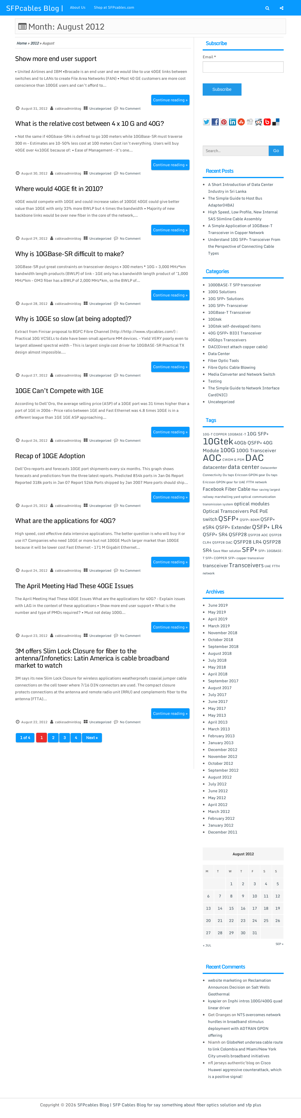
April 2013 (217, 722)
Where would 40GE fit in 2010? (59, 188)
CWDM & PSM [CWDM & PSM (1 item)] (233, 459)
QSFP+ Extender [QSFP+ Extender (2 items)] (233, 527)
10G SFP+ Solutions (226, 298)
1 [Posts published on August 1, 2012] (231, 883)
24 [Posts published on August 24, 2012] (254, 920)
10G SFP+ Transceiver (228, 305)
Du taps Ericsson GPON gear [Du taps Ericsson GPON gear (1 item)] (244, 475)
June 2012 (218, 790)
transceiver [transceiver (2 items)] (215, 565)
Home (21, 43)
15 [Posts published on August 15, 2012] (231, 908)
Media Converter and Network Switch (241, 374)
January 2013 (220, 742)
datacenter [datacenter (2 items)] (215, 467)
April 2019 (217, 619)
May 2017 (217, 708)
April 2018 (217, 674)
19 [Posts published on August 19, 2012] (277, 908)
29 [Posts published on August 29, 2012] (231, 932)
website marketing (225, 980)
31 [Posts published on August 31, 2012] (254, 932)
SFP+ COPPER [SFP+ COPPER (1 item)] (216, 558)
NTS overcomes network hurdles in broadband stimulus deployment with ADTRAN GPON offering (244, 1025)
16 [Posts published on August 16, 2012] (243, 908)
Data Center (219, 353)
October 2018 (220, 639)
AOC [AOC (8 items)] (212, 457)
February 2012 (221, 818)
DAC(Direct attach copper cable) (238, 346)
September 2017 (223, 680)
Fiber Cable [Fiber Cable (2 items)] (237, 489)
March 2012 (219, 811)
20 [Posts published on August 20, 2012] (208, 920)
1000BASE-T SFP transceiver (234, 285)
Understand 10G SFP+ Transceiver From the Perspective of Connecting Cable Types (244, 246)
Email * (209, 56)
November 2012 (222, 756)
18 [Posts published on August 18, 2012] (266, 908)
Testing (215, 381)
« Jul (207, 945)
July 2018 (217, 660)
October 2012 (220, 763)
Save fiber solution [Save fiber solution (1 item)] (227, 550)
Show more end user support (56, 58)
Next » (92, 737)
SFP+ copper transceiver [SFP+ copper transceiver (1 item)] (246, 558)
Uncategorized (100, 108)
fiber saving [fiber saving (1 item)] (260, 489)
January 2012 (220, 825)
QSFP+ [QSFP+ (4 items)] (228, 518)
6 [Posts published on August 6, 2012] (208, 896)
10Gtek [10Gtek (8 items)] (218, 441)
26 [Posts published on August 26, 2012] (277, 920)
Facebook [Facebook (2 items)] (213, 489)
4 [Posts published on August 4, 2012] (266, 883)
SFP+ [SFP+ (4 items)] (249, 549)
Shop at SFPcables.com (114, 7)
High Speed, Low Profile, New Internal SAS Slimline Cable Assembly (243, 215)
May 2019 (217, 612)
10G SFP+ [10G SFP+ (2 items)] (258, 434)
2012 (34, 43)
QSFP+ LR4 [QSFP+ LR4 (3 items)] (267, 526)
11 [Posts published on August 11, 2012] (266, 896)
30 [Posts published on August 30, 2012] (243, 932)
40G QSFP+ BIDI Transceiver (235, 333)
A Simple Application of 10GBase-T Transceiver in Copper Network (240, 229)
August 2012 (220, 777)
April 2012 (217, 804)
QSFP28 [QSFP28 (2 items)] (238, 534)
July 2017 (217, 694)
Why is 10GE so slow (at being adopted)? (73, 318)
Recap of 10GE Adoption (50, 455)
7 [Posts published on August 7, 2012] (220, 896)
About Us (77, 7)
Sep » (279, 943)
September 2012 (223, 770)
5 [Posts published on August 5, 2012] (277, 883)
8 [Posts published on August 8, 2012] (231, 896)
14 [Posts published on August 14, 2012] (220, 908)
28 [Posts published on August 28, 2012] (220, 932)
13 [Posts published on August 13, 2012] (208, 908)
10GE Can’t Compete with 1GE (59, 390)
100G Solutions (222, 291)
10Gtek (214, 319)
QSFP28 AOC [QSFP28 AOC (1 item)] (258, 535)
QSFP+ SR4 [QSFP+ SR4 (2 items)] (215, 534)
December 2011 (222, 832)
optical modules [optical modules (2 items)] (252, 503)
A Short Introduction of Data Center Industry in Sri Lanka (240, 188)
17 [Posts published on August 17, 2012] (254, 908)
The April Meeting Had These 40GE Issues (74, 585)
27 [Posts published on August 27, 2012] (208, 932)
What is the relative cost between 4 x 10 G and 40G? (89, 123)
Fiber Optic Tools (223, 360)
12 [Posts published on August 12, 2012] (277, 896)
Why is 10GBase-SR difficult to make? (69, 253)
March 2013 (219, 729)
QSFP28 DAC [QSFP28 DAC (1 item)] (222, 542)
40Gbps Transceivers (227, 340)
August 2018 (220, 653)
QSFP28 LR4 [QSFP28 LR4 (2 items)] (247, 542)
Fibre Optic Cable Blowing (232, 367)
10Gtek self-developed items (234, 326)
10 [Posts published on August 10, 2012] (254, 896)
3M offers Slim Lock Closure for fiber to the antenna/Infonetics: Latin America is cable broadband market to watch (92, 658)
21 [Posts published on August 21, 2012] (220, 920)
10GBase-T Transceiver (229, 312)
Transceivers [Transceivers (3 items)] (246, 565)
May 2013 (217, 715)
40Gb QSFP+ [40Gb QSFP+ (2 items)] (248, 442)
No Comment (130, 108)
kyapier (214, 1001)
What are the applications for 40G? (65, 520)
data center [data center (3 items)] (243, 466)
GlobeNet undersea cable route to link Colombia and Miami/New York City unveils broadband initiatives (245, 1049)
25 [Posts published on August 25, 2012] (266, 920)
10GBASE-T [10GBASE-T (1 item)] (237, 434)
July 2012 (217, 784)
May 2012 (217, 797)
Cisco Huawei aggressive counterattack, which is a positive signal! (245, 1069)
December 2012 (222, 749)
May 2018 (217, 667)
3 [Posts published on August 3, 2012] (254, 883)
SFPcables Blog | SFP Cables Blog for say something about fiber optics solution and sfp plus (169, 1104)
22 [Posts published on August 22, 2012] (231, 920)
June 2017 (218, 701)
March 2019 (219, 626)
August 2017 (220, 687)
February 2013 (221, 735)
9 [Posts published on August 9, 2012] (243, 896)
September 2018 (223, 646)
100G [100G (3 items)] (227, 450)
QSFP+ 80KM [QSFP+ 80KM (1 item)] (249, 519)
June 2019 (218, 605)
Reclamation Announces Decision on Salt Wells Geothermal (239, 987)
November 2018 (222, 632)
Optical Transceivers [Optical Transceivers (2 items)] (226, 511)
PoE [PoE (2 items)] (254, 511)
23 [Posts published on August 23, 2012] (243, 920)
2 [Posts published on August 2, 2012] (243, 883)
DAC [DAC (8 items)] (254, 457)
